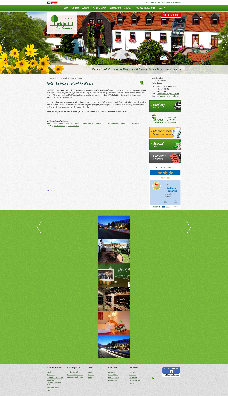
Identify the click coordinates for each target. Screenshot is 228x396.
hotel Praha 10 (113, 123)
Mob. (153, 91)
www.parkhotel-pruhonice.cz (167, 96)
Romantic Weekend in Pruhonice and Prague (75, 376)
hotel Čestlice (52, 123)
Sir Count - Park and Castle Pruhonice (54, 384)
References (51, 375)
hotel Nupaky (88, 123)
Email (154, 93)
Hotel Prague (51, 78)
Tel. (153, 86)
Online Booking (171, 15)
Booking (91, 375)
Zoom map (50, 190)
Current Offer (113, 375)
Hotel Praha (151, 3)
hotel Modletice (73, 126)
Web (153, 96)
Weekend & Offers (73, 372)
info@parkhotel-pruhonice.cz (168, 93)
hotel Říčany (75, 123)
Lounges (128, 8)
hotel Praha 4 (101, 123)
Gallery (162, 8)
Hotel (65, 8)
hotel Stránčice (59, 126)
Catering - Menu (113, 378)
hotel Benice (64, 123)
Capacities (132, 375)
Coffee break (112, 380)
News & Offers (100, 8)
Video (90, 378)
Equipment (133, 378)
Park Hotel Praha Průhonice (169, 3)
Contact (75, 8)
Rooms (85, 8)
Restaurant (115, 8)
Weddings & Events (145, 8)
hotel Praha (125, 123)
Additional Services (53, 388)
